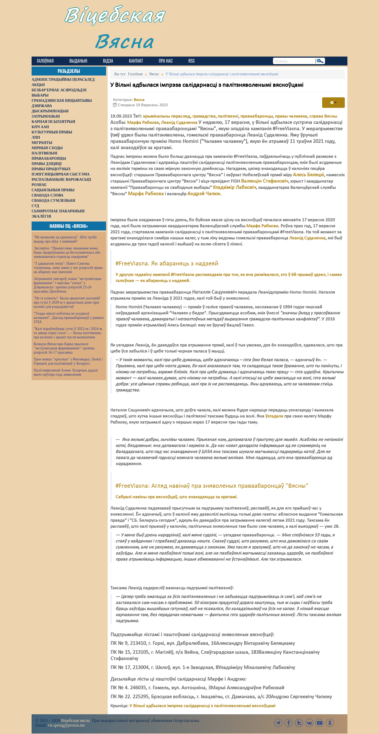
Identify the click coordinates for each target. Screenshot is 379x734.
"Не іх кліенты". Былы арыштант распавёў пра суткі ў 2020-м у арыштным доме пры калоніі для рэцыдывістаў (67, 302)
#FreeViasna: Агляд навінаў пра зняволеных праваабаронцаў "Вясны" (212, 486)
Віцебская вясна (75, 720)
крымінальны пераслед (166, 116)
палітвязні (228, 116)
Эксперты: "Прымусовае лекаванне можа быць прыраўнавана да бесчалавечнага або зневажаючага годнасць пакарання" (67, 252)
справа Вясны (323, 116)
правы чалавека (291, 116)
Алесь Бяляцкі (308, 175)
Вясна (123, 40)
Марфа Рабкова (143, 122)
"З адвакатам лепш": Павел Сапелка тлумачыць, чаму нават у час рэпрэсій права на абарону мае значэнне (68, 268)
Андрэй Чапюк (203, 194)
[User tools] (333, 102)
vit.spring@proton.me (66, 725)
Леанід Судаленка (179, 122)
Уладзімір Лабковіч (234, 187)
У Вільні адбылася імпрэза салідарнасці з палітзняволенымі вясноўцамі (202, 705)
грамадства (204, 116)
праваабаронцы (256, 116)
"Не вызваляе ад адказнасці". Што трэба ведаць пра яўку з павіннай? (65, 239)
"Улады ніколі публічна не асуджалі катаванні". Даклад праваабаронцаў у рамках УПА (69, 317)
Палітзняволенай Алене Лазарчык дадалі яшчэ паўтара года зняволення (66, 372)
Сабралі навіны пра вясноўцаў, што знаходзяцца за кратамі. (177, 497)
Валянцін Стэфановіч (264, 181)
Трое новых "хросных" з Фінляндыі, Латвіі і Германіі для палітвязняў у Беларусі (68, 361)
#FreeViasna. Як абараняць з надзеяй (167, 264)
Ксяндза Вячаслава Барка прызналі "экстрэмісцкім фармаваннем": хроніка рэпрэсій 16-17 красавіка (64, 348)
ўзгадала (274, 416)
